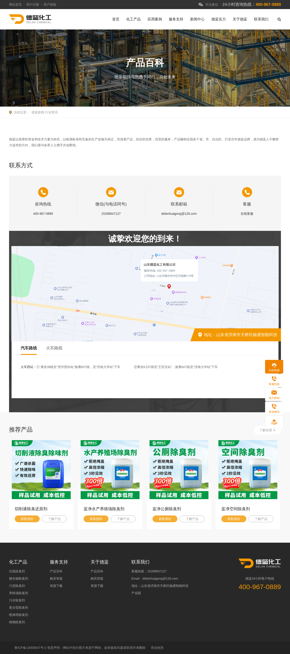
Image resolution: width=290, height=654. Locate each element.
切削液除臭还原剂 (31, 509)
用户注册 (32, 4)
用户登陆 (50, 4)
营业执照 (157, 647)
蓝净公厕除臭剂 (166, 509)
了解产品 (54, 519)
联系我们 (261, 19)
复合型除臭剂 (18, 607)
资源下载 (56, 586)
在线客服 (247, 213)
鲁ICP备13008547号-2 (30, 647)
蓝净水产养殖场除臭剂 (104, 509)
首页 (115, 19)
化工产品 (133, 19)
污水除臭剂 (17, 600)
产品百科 (56, 571)
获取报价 (27, 519)
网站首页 (15, 4)
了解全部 (265, 430)
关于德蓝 (240, 19)
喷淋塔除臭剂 (18, 615)
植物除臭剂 (17, 622)
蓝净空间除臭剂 (235, 509)
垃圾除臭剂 (17, 571)
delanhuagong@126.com (179, 213)
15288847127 (111, 213)
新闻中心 (197, 19)
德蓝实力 (218, 19)
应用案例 (154, 19)
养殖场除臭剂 (18, 593)
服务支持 (176, 19)
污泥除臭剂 (17, 586)
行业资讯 (51, 112)
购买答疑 (56, 578)
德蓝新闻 (37, 112)
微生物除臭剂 (18, 578)
